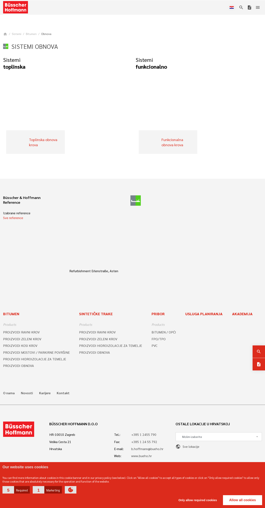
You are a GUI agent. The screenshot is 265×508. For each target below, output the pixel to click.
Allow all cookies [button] (242, 500)
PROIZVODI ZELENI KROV (22, 339)
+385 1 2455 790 (143, 434)
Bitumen (31, 34)
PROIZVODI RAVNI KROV (21, 332)
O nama (9, 393)
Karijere (45, 393)
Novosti (27, 393)
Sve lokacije (187, 446)
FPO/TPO (159, 339)
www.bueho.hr (141, 456)
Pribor (158, 313)
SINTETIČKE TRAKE (96, 313)
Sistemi (16, 34)
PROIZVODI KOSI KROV (20, 345)
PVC (154, 345)
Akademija (242, 313)
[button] (16, 490)
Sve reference (13, 218)
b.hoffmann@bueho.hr (147, 449)
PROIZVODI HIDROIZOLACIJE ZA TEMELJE (34, 359)
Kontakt (63, 393)
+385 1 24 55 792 (144, 442)
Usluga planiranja (204, 313)
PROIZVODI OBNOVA (18, 365)
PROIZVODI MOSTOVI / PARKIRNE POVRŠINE (36, 352)
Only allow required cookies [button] (197, 500)
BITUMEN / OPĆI (164, 332)
